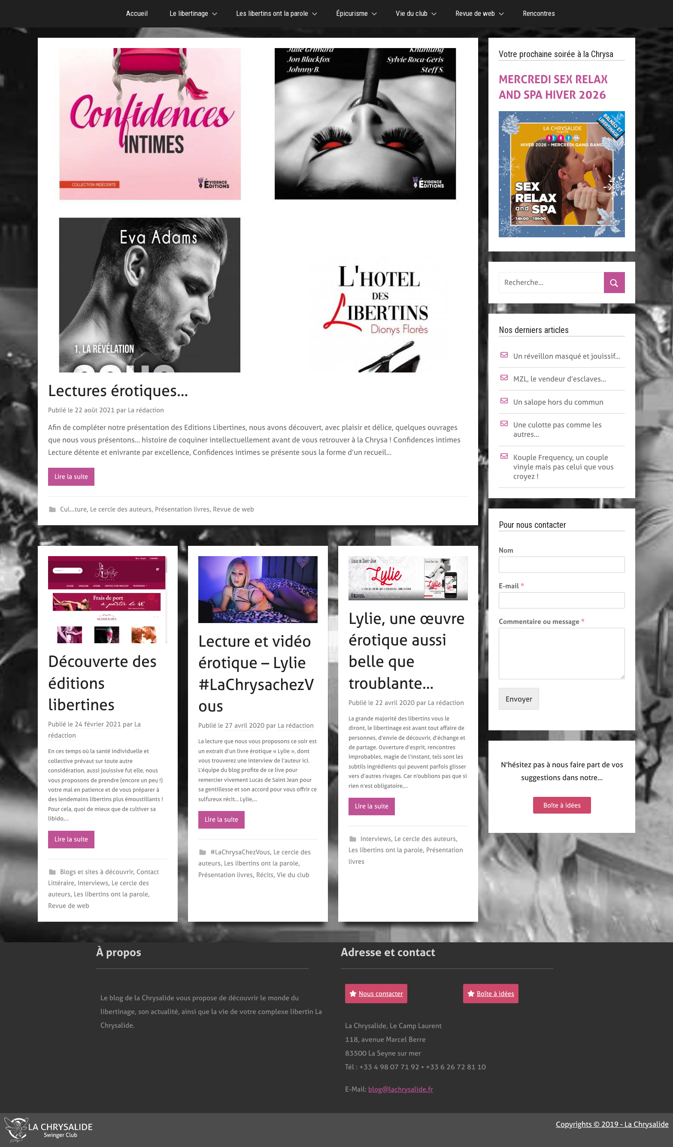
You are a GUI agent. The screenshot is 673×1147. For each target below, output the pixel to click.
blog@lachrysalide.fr (400, 1089)
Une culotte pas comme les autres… (557, 429)
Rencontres (539, 13)
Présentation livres (182, 509)
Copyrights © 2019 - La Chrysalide (612, 1124)
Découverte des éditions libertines (102, 683)
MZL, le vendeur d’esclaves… (559, 379)
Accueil (137, 13)
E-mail (511, 585)
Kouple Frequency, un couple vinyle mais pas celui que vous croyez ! (563, 466)
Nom (506, 550)
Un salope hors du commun (558, 402)
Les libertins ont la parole (277, 13)
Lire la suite (71, 476)
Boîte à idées (562, 805)
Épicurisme (356, 13)
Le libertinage (194, 13)
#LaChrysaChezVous (240, 851)
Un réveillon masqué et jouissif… (566, 356)
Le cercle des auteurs (121, 509)
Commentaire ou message (542, 621)
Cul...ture (73, 509)
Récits (264, 874)
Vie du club (416, 13)
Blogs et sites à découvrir (96, 871)
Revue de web (479, 13)
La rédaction (146, 410)
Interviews (93, 882)
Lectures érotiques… (118, 390)
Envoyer (519, 699)
